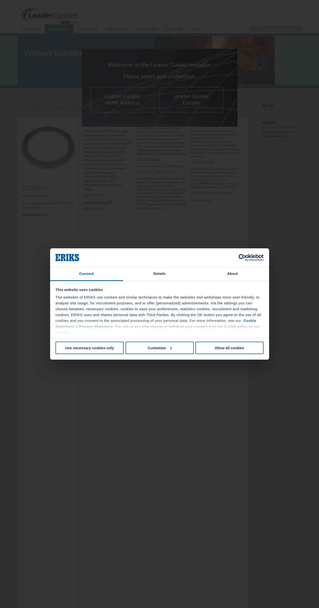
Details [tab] (160, 273)
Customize (159, 348)
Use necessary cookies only (89, 348)
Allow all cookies (229, 348)
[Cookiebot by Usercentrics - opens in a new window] (242, 257)
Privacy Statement (96, 326)
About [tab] (232, 273)
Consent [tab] (86, 273)
